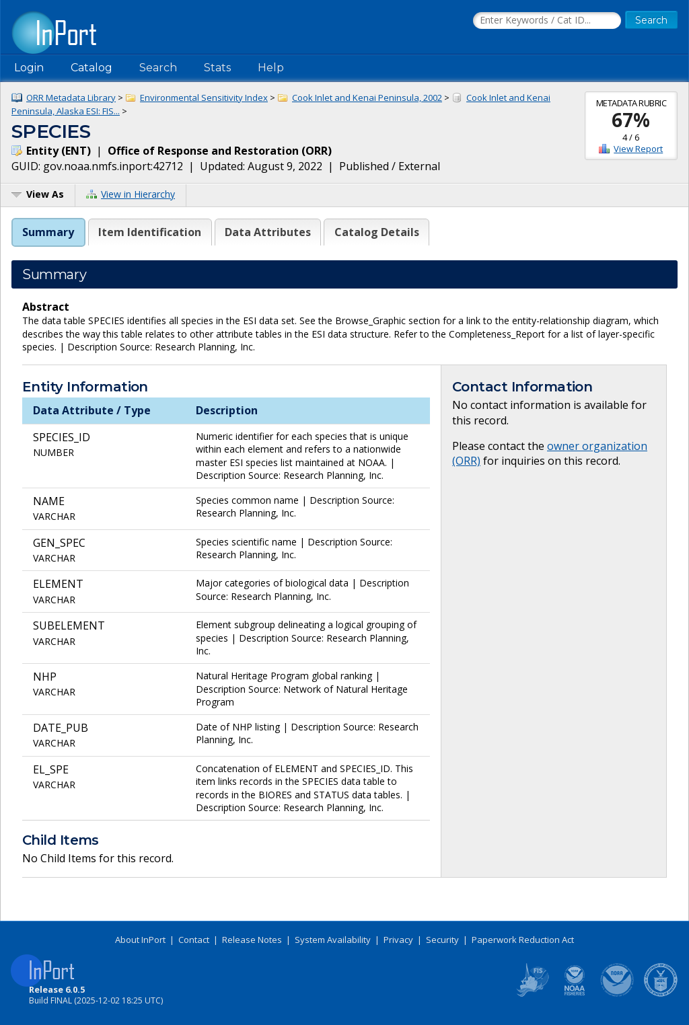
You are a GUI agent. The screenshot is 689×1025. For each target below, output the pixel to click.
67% (631, 119)
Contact (193, 940)
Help (271, 67)
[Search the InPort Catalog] (547, 21)
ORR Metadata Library (71, 97)
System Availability (333, 940)
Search (158, 67)
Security (442, 940)
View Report (638, 149)
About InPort (140, 940)
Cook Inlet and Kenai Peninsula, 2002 (367, 97)
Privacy (398, 940)
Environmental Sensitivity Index (204, 97)
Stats (217, 67)
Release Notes (252, 940)
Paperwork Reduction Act (523, 940)
